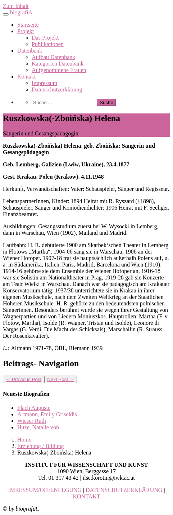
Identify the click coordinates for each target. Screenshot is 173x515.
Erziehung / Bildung (40, 446)
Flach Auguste (33, 408)
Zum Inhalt (16, 6)
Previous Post (23, 379)
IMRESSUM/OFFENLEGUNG (44, 490)
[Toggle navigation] (6, 14)
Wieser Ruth (31, 421)
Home (24, 439)
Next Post (60, 379)
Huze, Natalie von (38, 427)
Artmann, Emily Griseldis (47, 414)
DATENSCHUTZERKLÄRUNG (124, 490)
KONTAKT (86, 496)
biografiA (21, 12)
